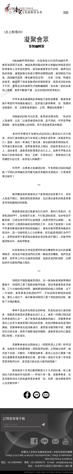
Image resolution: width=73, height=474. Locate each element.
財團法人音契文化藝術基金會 (23, 10)
